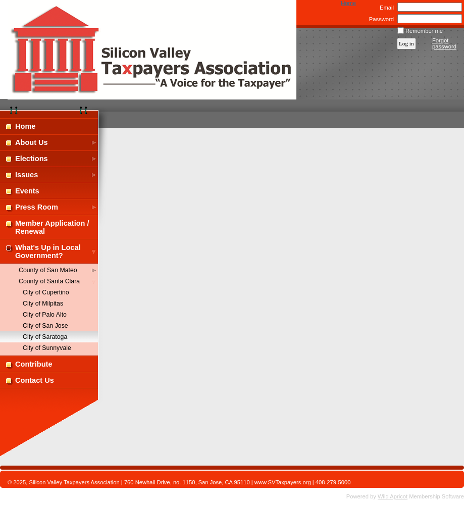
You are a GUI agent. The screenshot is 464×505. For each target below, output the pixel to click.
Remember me (424, 31)
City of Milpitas (43, 303)
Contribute (34, 364)
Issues (26, 175)
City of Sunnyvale (47, 347)
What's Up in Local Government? (48, 251)
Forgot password (444, 43)
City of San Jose (45, 325)
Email (385, 8)
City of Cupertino (46, 292)
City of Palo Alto (45, 314)
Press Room (36, 207)
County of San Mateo (48, 270)
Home (348, 3)
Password (379, 19)
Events (27, 191)
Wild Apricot (392, 496)
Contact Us (34, 380)
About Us (31, 142)
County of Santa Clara (49, 281)
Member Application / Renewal (52, 227)
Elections (31, 159)
